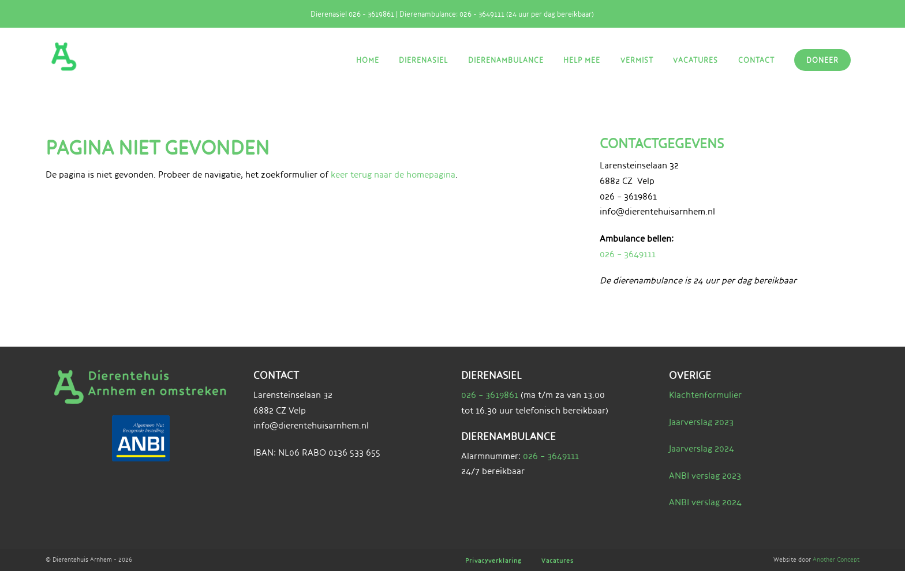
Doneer (822, 60)
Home (367, 60)
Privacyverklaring (493, 560)
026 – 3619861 (489, 395)
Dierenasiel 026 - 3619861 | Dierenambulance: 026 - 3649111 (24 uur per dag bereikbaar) (447, 14)
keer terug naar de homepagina (393, 174)
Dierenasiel (423, 60)
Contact (756, 60)
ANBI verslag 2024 (705, 502)
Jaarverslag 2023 (701, 422)
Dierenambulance (506, 60)
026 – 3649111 (628, 254)
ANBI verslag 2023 (705, 475)
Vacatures (695, 60)
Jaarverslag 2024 (701, 448)
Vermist (636, 60)
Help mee (581, 60)
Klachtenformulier (705, 395)
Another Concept (836, 559)
